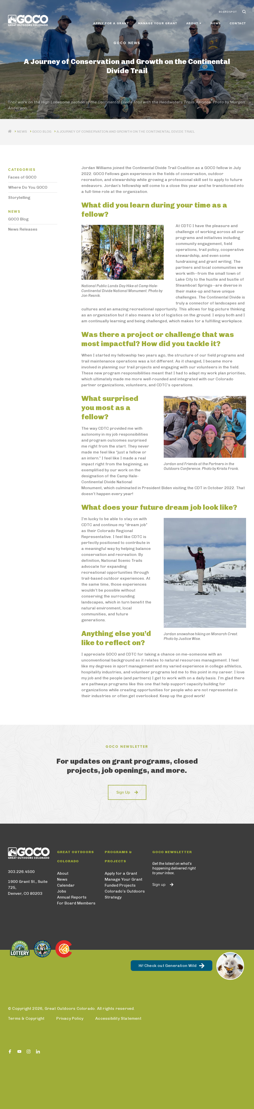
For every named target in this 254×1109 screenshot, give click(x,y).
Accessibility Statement (118, 1018)
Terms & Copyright (26, 1018)
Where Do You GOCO (27, 187)
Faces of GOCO (22, 177)
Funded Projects (120, 885)
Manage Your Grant (157, 23)
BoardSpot (228, 11)
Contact (238, 23)
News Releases (22, 229)
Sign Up (123, 792)
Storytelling (19, 197)
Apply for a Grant (111, 23)
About (62, 873)
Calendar (66, 885)
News (216, 23)
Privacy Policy (69, 1018)
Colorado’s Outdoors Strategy (125, 894)
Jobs (61, 891)
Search (243, 12)
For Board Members (76, 903)
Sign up (158, 884)
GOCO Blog (41, 131)
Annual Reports (72, 897)
